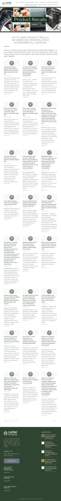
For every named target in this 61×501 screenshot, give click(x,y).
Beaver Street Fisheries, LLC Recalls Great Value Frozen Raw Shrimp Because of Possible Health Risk (49, 70)
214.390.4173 (7, 472)
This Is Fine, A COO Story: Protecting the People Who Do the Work (50, 436)
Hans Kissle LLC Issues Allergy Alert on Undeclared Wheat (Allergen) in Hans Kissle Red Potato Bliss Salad (29, 340)
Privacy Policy (32, 498)
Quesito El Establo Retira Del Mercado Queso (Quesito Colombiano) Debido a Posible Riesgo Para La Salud (30, 246)
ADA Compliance (39, 498)
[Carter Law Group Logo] (7, 3)
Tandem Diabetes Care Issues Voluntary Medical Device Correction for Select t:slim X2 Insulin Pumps (48, 299)
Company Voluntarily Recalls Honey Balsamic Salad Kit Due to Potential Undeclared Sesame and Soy (11, 70)
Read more (7, 94)
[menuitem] (17, 2)
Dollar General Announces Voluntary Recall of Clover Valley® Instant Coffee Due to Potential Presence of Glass (49, 246)
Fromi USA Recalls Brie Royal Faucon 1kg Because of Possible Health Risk (11, 202)
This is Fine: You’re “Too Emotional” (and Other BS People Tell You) (50, 461)
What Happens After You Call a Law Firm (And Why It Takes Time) (51, 468)
